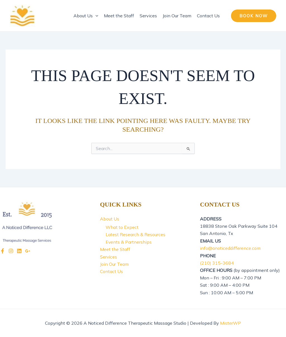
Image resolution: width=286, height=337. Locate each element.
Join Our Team (177, 15)
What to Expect (122, 227)
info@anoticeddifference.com (230, 248)
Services (148, 15)
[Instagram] (10, 250)
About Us (85, 15)
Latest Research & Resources (135, 234)
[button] (253, 16)
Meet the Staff (119, 15)
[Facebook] (2, 250)
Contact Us (208, 15)
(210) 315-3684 (217, 263)
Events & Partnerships (129, 242)
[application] (95, 15)
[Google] (27, 250)
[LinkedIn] (19, 250)
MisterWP (230, 323)
